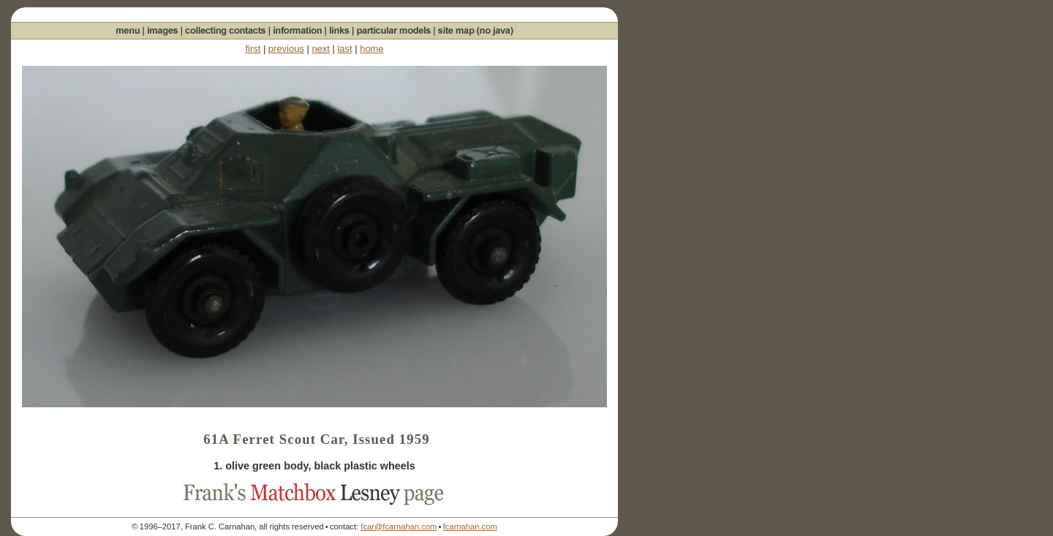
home (371, 48)
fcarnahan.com (470, 526)
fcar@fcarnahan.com (399, 526)
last (344, 48)
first (252, 48)
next (320, 48)
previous (286, 48)
